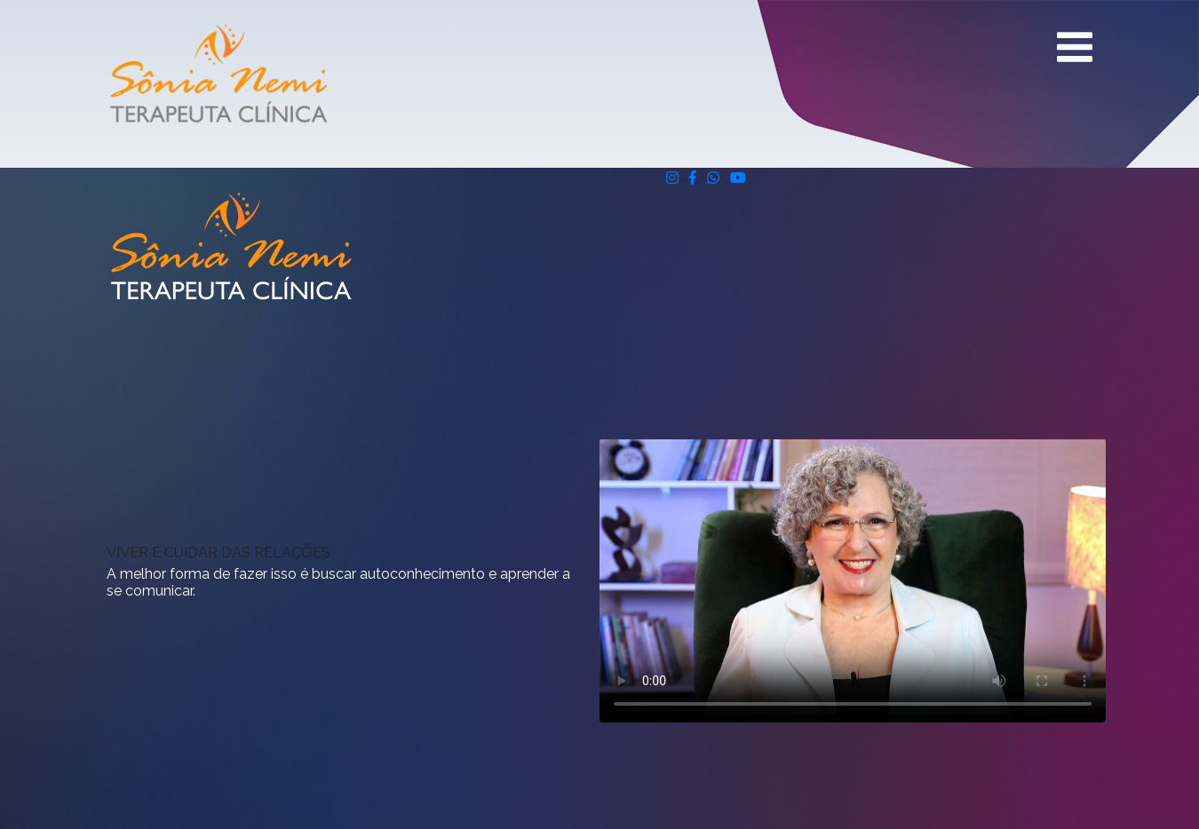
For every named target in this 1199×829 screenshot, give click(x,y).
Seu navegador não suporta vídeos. (853, 580)
